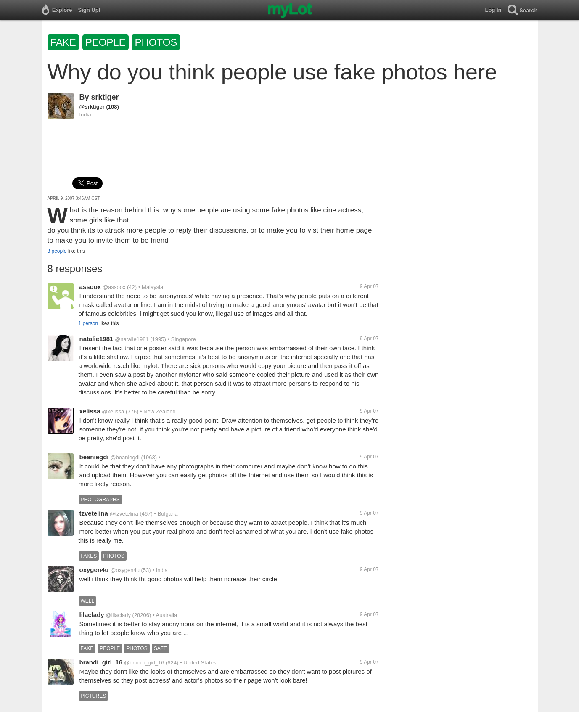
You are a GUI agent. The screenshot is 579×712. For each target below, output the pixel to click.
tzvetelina (93, 513)
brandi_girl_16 (101, 662)
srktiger (105, 97)
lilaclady (91, 614)
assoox (90, 286)
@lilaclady (118, 615)
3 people (57, 251)
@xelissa (113, 411)
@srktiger (92, 106)
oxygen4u (94, 569)
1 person (88, 323)
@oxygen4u (125, 570)
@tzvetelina (124, 514)
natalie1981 (96, 338)
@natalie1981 (131, 339)
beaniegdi (94, 457)
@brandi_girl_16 (144, 662)
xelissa (89, 411)
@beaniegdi (125, 457)
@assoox (114, 287)
